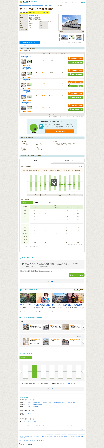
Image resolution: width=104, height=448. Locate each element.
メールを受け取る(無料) (60, 131)
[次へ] (83, 327)
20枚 (23, 65)
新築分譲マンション (60, 436)
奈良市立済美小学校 (71, 402)
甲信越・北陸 (28, 440)
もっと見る (79, 321)
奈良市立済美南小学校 (59, 402)
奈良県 (46, 5)
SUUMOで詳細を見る (75, 62)
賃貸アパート (44, 436)
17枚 (23, 111)
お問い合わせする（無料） (75, 58)
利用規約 (64, 434)
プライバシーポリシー (72, 434)
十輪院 (35, 421)
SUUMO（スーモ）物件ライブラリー (28, 2)
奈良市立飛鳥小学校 (47, 402)
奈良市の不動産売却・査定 (30, 42)
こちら (67, 383)
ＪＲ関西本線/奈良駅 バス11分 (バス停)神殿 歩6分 (26, 91)
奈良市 (50, 5)
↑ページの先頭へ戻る (81, 429)
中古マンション (67, 436)
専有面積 (24, 202)
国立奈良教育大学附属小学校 (34, 402)
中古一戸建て (78, 436)
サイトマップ (57, 434)
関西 (34, 440)
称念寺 (29, 421)
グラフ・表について (79, 166)
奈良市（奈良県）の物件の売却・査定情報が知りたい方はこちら (33, 45)
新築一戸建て (73, 436)
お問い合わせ (81, 434)
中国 (39, 440)
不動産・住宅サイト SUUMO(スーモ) (25, 436)
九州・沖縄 (42, 440)
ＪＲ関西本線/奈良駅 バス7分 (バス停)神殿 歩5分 (26, 56)
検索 (84, 2)
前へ (20, 371)
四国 (37, 440)
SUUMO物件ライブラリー (37, 5)
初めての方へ (50, 434)
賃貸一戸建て (49, 436)
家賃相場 (54, 436)
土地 (82, 436)
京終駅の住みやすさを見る (76, 275)
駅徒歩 (50, 202)
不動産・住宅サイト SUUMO (25, 5)
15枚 (23, 100)
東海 (32, 440)
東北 (22, 440)
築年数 (36, 202)
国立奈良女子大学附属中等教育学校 (35, 404)
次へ (83, 371)
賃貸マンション (38, 436)
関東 (25, 440)
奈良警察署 (30, 413)
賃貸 (44, 12)
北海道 (20, 440)
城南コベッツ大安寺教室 (33, 406)
